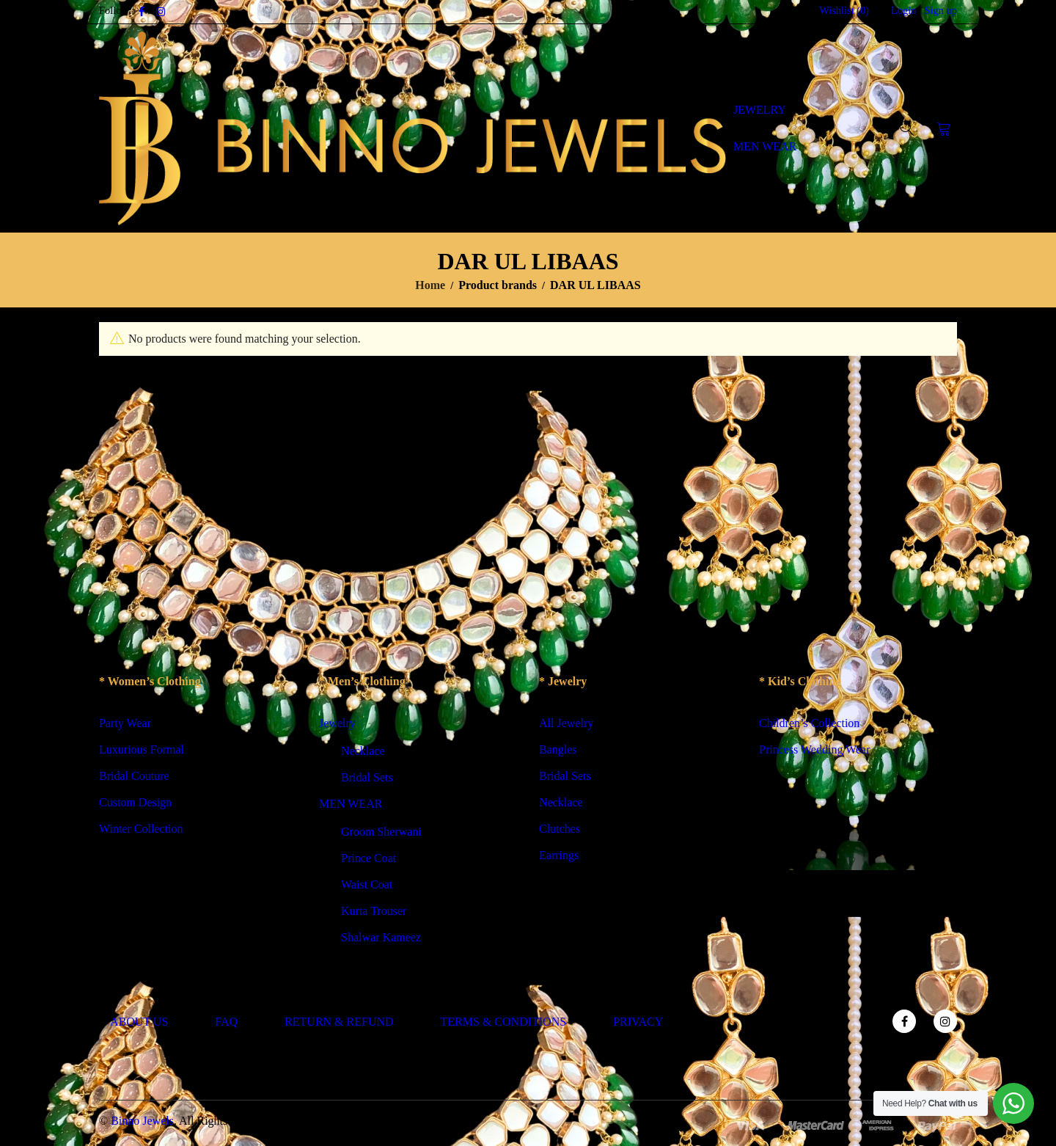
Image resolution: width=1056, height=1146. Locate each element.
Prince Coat (368, 858)
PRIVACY (638, 1021)
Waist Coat (366, 884)
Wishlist (844, 10)
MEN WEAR (350, 804)
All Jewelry (566, 723)
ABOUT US (139, 1021)
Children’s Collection (809, 723)
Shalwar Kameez (381, 937)
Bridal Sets (367, 777)
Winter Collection (141, 828)
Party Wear (125, 723)
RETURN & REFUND (339, 1021)
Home (430, 285)
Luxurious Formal (141, 749)
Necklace (363, 751)
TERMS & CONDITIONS (504, 1021)
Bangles (558, 749)
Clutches (559, 828)
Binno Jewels (142, 1120)
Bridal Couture (134, 776)
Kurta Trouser (373, 911)
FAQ (226, 1021)
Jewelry (337, 723)
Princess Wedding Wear (814, 749)
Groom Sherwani (381, 831)
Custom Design (135, 802)
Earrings (559, 855)
